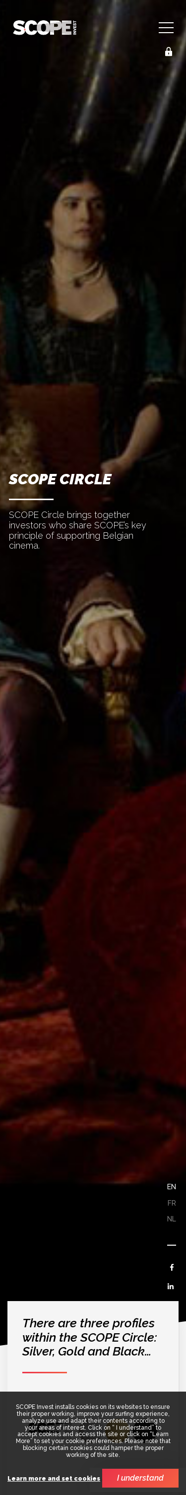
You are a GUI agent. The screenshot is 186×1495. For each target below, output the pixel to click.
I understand (140, 1478)
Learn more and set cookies (53, 1479)
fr (172, 1203)
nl (171, 1219)
